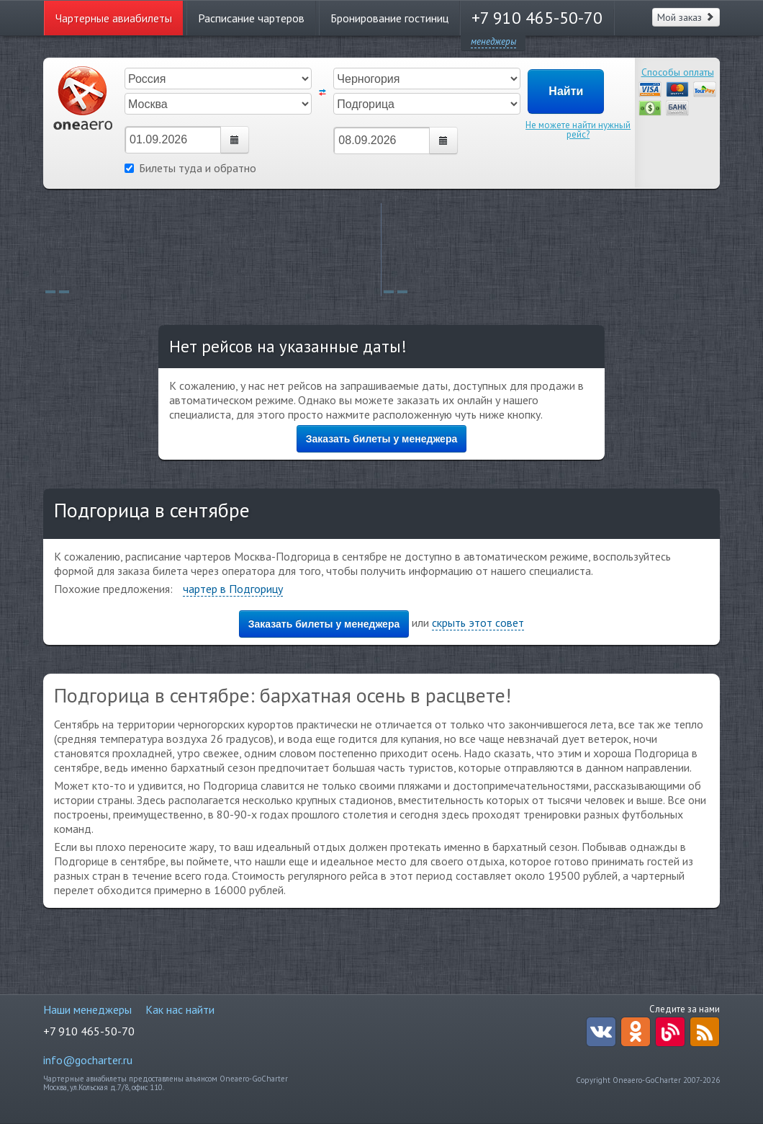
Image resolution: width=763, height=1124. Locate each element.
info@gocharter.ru (87, 1060)
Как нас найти (180, 1009)
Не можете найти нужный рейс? (578, 129)
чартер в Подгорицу (233, 588)
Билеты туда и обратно (190, 168)
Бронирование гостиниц (389, 18)
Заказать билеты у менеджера (382, 439)
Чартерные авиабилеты (113, 18)
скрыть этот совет (478, 622)
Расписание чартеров (251, 18)
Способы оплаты (677, 72)
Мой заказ (686, 17)
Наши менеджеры (87, 1009)
